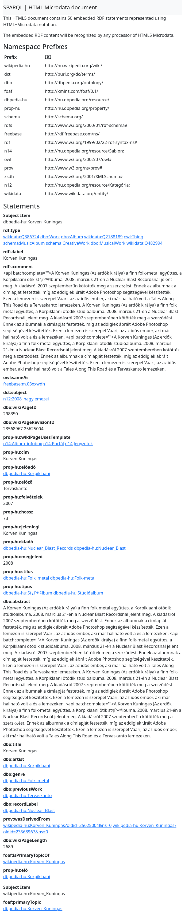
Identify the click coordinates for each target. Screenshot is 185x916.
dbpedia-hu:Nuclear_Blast (100, 548)
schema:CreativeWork (68, 243)
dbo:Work (50, 237)
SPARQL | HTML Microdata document (50, 7)
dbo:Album (72, 237)
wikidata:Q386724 (21, 237)
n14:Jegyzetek (79, 444)
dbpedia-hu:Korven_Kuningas (32, 908)
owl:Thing (133, 237)
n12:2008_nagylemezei (26, 399)
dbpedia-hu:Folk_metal (26, 578)
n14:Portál (53, 444)
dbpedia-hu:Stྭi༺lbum (27, 593)
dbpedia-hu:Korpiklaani (26, 473)
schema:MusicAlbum (24, 243)
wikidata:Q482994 (144, 243)
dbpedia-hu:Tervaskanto (27, 795)
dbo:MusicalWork (108, 243)
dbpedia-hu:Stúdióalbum (78, 593)
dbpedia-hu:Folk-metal (72, 578)
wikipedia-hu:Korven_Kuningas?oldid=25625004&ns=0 (57, 825)
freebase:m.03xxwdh (24, 384)
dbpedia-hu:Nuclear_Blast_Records (38, 548)
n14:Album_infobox (22, 444)
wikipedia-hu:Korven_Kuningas (34, 862)
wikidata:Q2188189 (103, 237)
